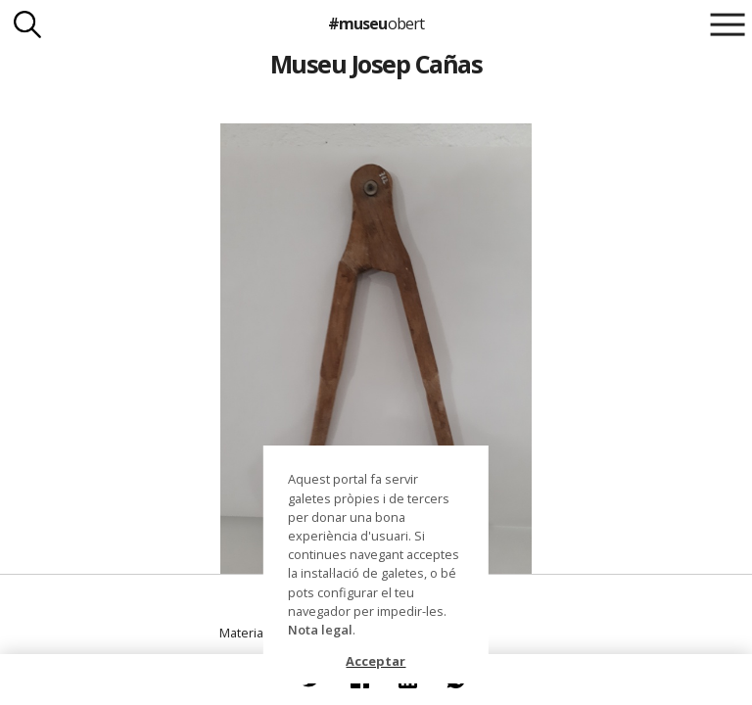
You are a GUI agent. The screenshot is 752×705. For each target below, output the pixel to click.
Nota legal (320, 629)
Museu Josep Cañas (376, 63)
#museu (375, 23)
